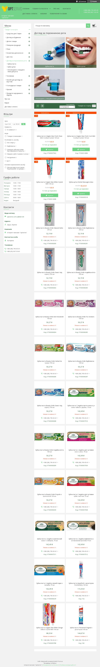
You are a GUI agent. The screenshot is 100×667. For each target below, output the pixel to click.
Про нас (56, 9)
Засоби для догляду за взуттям (14, 81)
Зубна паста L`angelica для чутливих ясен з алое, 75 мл (81, 451)
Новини (43, 14)
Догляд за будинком (14, 37)
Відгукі (7, 103)
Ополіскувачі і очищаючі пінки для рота (16, 70)
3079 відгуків (82, 1)
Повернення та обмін (58, 14)
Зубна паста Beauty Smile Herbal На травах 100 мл (49, 362)
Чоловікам (10, 76)
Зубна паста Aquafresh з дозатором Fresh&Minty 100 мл (81, 584)
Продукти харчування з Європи (15, 94)
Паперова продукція (14, 45)
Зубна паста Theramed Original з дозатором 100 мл (81, 628)
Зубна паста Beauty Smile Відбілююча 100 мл (81, 362)
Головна (25, 9)
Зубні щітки (12, 67)
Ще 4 (8, 161)
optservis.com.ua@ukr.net (15, 217)
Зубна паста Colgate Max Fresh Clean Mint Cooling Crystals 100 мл (49, 137)
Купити (50, 149)
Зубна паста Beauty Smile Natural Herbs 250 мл (49, 229)
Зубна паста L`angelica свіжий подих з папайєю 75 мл (49, 584)
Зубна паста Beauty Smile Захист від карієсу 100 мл (49, 406)
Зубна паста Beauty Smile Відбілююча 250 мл (81, 229)
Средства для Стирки (14, 34)
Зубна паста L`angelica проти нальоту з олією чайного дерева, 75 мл (81, 406)
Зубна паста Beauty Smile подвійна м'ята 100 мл (49, 451)
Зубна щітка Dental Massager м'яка (81, 182)
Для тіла (9, 57)
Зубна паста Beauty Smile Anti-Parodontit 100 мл (50, 318)
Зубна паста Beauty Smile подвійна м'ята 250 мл (81, 273)
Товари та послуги (40, 9)
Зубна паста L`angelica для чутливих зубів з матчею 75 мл (81, 495)
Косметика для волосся (15, 53)
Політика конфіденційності (68, 665)
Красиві (9, 89)
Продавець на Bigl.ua (50, 663)
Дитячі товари (12, 41)
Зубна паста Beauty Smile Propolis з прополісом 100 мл (49, 495)
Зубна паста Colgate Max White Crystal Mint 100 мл (49, 183)
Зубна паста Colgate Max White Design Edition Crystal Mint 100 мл (49, 628)
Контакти (67, 9)
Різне (8, 49)
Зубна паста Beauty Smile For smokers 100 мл (81, 318)
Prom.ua (60, 661)
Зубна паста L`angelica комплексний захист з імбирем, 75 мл (49, 540)
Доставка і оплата (29, 14)
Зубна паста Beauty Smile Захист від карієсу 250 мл (49, 273)
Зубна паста (12, 64)
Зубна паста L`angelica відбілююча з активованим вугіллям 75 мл (81, 540)
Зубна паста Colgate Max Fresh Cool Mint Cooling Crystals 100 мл (81, 137)
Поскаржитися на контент (50, 665)
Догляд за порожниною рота (17, 61)
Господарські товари (14, 85)
